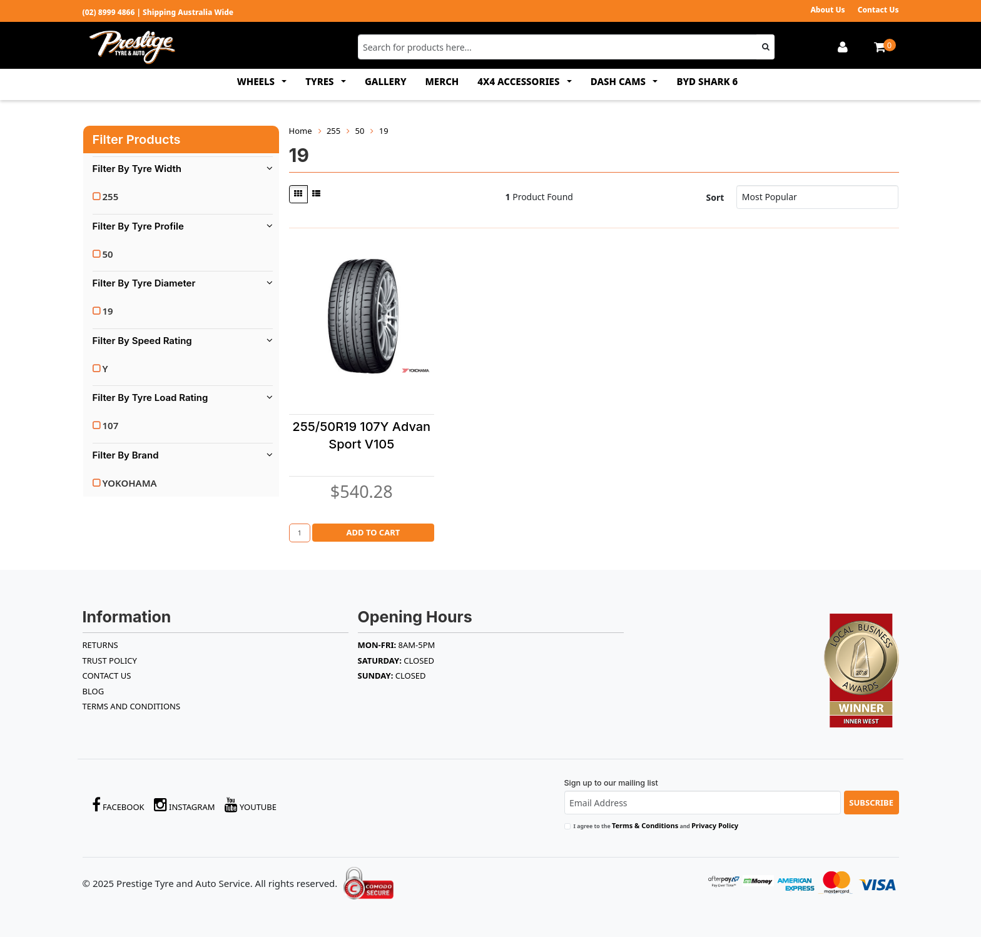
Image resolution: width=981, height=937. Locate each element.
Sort (715, 197)
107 (111, 425)
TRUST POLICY (110, 660)
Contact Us (878, 9)
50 (108, 254)
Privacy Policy (714, 825)
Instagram (184, 805)
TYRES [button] (320, 81)
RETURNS (100, 645)
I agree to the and (656, 825)
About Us (827, 9)
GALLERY (386, 81)
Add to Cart (373, 532)
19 (108, 311)
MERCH (442, 81)
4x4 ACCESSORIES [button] (519, 81)
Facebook (118, 805)
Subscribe (871, 802)
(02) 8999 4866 (109, 12)
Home (300, 130)
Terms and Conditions (132, 706)
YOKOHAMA (130, 483)
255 (111, 196)
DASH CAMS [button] (619, 81)
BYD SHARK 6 (707, 81)
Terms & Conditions (645, 825)
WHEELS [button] (257, 81)
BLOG (93, 691)
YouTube (251, 805)
